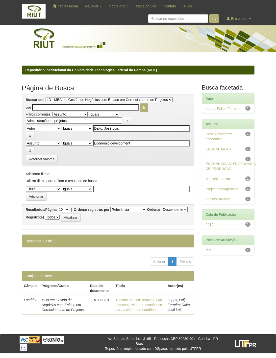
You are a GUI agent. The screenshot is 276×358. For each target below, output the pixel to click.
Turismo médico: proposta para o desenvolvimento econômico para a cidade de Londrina (139, 305)
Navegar (93, 6)
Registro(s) (35, 217)
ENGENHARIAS (218, 149)
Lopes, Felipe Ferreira (223, 109)
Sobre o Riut (118, 6)
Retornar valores (42, 159)
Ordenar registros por (92, 210)
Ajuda (187, 6)
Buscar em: (35, 100)
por (28, 107)
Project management (222, 189)
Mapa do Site (146, 6)
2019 (209, 225)
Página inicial (65, 6)
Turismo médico (218, 199)
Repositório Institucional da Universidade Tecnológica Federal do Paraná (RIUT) (91, 70)
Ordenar (153, 210)
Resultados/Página (41, 210)
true (209, 250)
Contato (170, 6)
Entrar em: (238, 18)
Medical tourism (218, 179)
